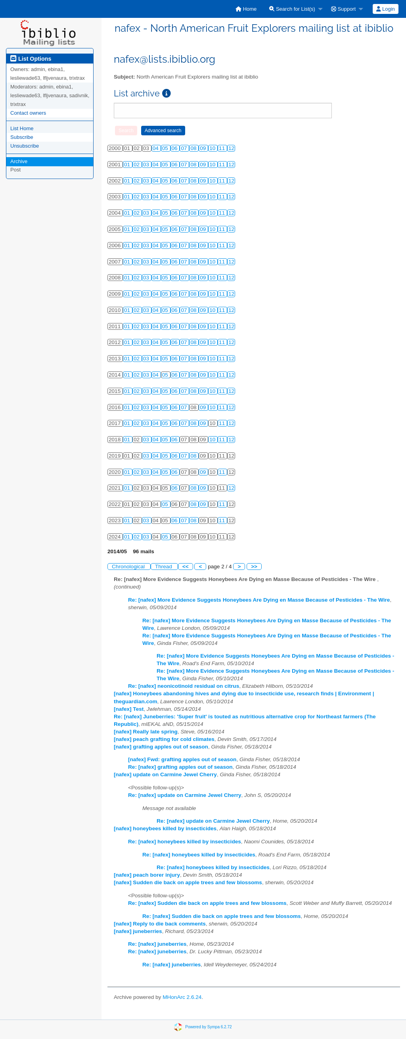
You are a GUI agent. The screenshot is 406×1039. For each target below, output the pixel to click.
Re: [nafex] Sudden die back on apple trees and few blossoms (207, 903)
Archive (18, 161)
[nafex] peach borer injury (147, 875)
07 (184, 148)
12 (231, 148)
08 (194, 148)
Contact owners (28, 113)
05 (166, 148)
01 (128, 164)
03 (147, 164)
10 (213, 148)
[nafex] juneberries (138, 931)
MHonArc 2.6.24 (182, 997)
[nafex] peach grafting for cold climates (164, 739)
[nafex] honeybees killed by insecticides (165, 828)
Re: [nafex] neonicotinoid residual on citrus (183, 686)
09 (203, 148)
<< (185, 567)
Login (385, 9)
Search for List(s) (292, 9)
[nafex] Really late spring (146, 732)
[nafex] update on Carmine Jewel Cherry (165, 774)
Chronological (129, 567)
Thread (164, 567)
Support (343, 9)
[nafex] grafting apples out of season (161, 747)
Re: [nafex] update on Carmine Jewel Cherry (184, 795)
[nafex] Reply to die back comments (160, 924)
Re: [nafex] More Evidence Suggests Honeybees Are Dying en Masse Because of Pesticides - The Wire (259, 600)
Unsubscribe (24, 146)
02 (137, 164)
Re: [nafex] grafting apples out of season (180, 767)
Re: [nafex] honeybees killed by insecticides (184, 842)
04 (156, 148)
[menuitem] (246, 9)
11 (222, 148)
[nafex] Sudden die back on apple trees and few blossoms (188, 882)
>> (254, 567)
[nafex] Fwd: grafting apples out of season (182, 759)
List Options (30, 59)
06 (175, 148)
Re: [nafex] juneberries (157, 944)
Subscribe (21, 137)
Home (246, 9)
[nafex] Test (129, 709)
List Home (22, 128)
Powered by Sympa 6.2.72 (208, 1027)
